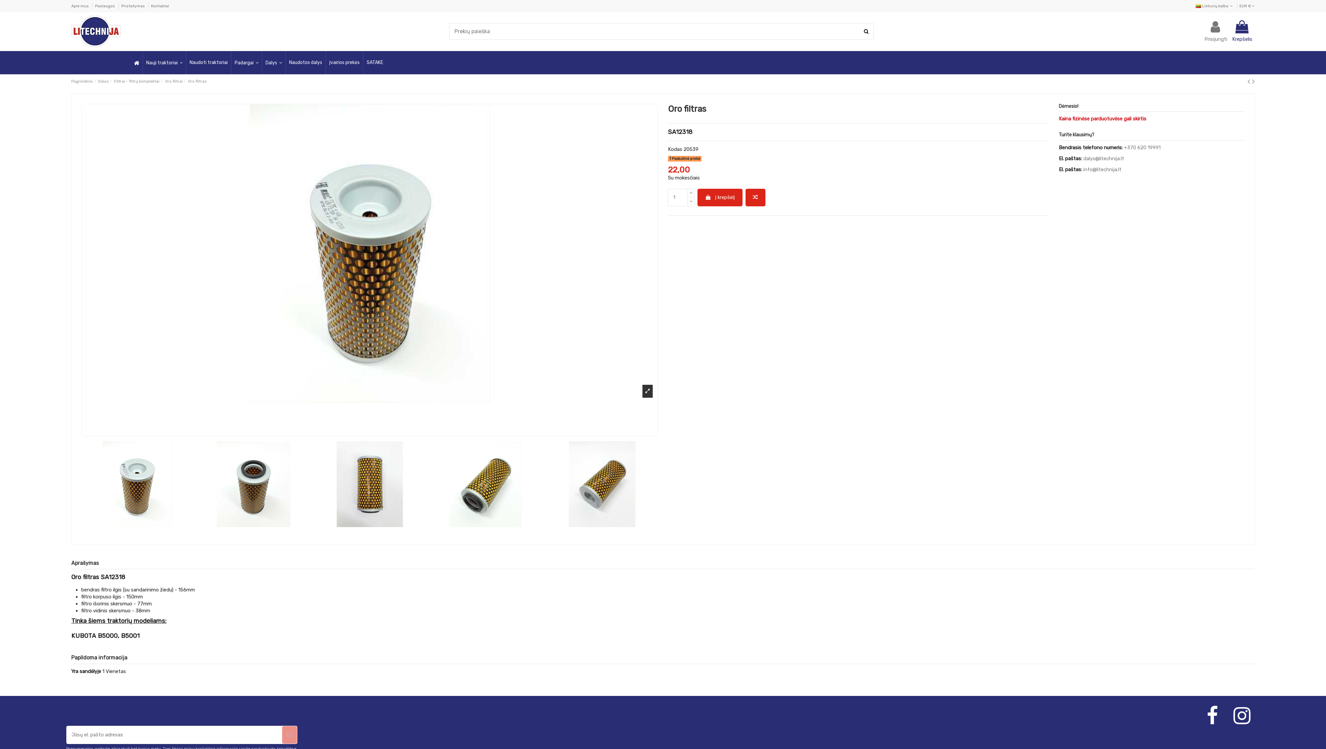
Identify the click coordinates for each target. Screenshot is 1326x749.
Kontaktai (160, 6)
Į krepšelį (720, 197)
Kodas (675, 149)
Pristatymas (133, 6)
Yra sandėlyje (86, 671)
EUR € (1247, 6)
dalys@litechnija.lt (1103, 159)
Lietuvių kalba (1215, 6)
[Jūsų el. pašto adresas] (174, 735)
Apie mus (80, 6)
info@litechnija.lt (1102, 169)
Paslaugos (105, 6)
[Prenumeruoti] (289, 735)
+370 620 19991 (1142, 148)
